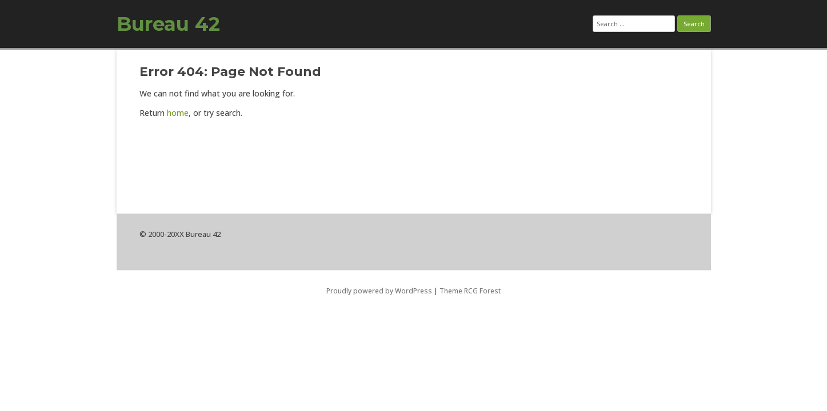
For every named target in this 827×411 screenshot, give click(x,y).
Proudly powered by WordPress (379, 291)
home (178, 112)
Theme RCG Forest (470, 291)
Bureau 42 (168, 24)
